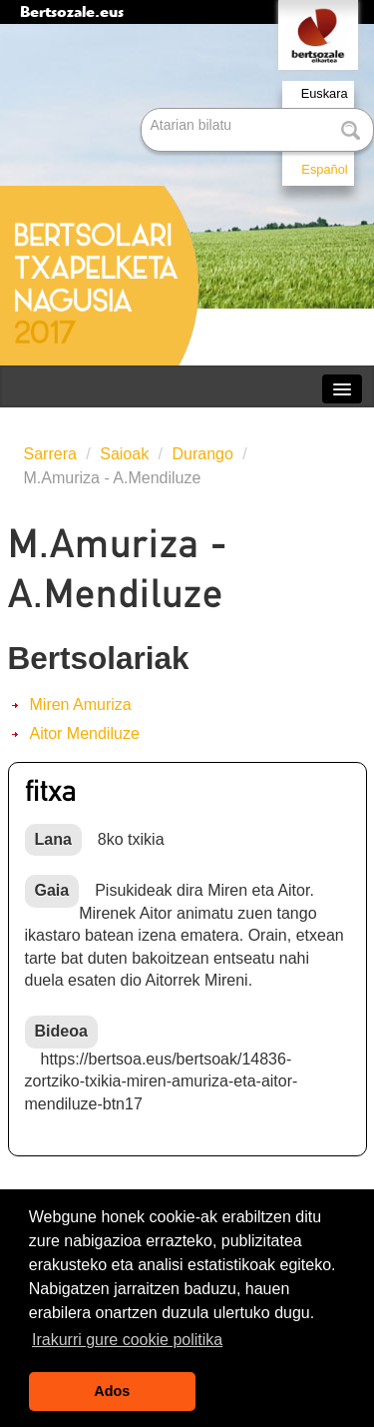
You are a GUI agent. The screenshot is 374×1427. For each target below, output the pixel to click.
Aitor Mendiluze (85, 733)
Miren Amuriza (81, 704)
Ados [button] (112, 1391)
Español (324, 169)
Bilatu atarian (143, 109)
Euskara (324, 93)
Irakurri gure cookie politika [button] (127, 1339)
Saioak (124, 453)
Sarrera (50, 453)
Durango (203, 453)
